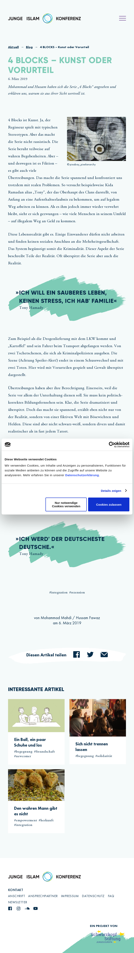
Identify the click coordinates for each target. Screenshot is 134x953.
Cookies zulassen (109, 504)
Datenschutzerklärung (82, 475)
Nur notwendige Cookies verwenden (66, 504)
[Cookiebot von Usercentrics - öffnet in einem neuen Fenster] (111, 445)
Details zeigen (111, 490)
